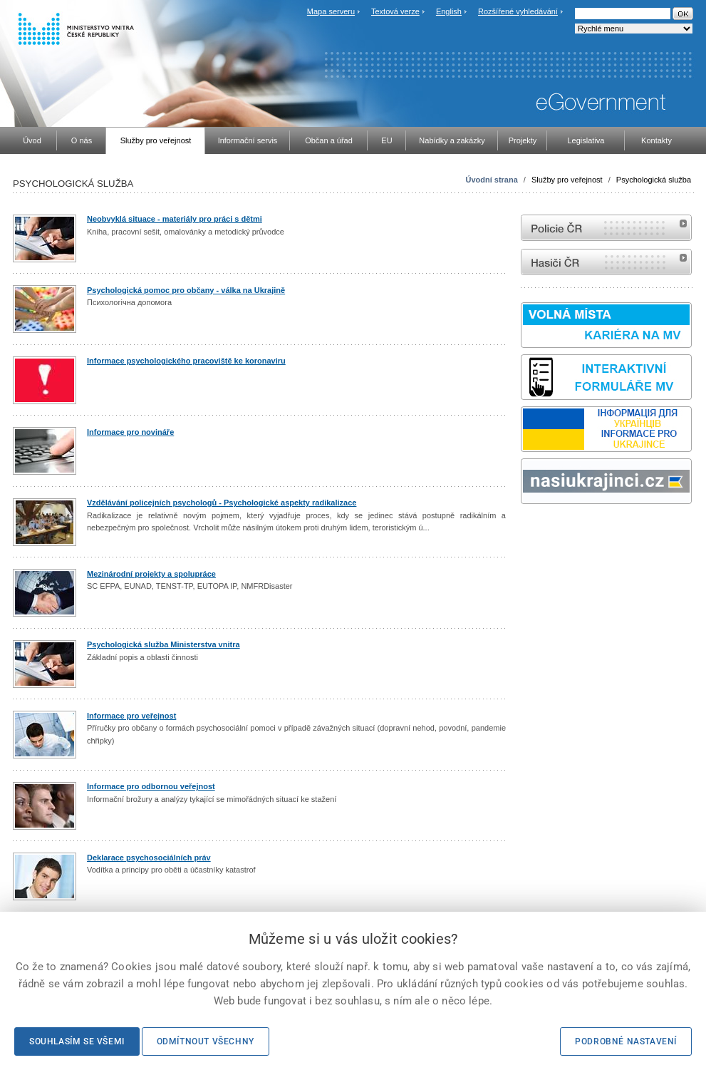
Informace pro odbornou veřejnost (151, 786)
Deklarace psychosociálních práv (149, 857)
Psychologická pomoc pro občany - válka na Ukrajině (186, 290)
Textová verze (395, 11)
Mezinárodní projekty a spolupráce (151, 574)
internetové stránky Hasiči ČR (606, 262)
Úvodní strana (491, 179)
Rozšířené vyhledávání (518, 11)
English (449, 11)
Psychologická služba (653, 179)
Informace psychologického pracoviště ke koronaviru (186, 360)
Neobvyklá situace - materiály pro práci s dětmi (174, 219)
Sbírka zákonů (523, 530)
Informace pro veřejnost (131, 715)
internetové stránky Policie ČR (606, 228)
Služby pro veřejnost (567, 179)
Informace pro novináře (130, 432)
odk (528, 530)
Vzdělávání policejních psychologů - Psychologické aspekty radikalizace (221, 502)
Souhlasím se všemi (77, 1041)
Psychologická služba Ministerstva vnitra (163, 644)
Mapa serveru (331, 11)
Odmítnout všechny (205, 1041)
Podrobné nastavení (626, 1041)
